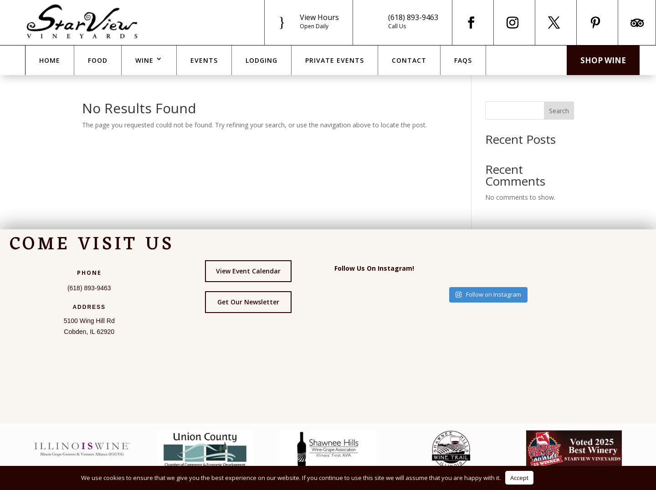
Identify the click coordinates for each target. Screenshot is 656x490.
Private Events (334, 60)
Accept (519, 478)
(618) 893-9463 (413, 17)
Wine (144, 60)
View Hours (319, 17)
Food (98, 60)
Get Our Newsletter (248, 302)
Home (49, 60)
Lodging (261, 60)
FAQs (463, 60)
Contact (409, 60)
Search (559, 110)
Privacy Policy (556, 478)
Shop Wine (603, 60)
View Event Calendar (248, 271)
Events (204, 60)
